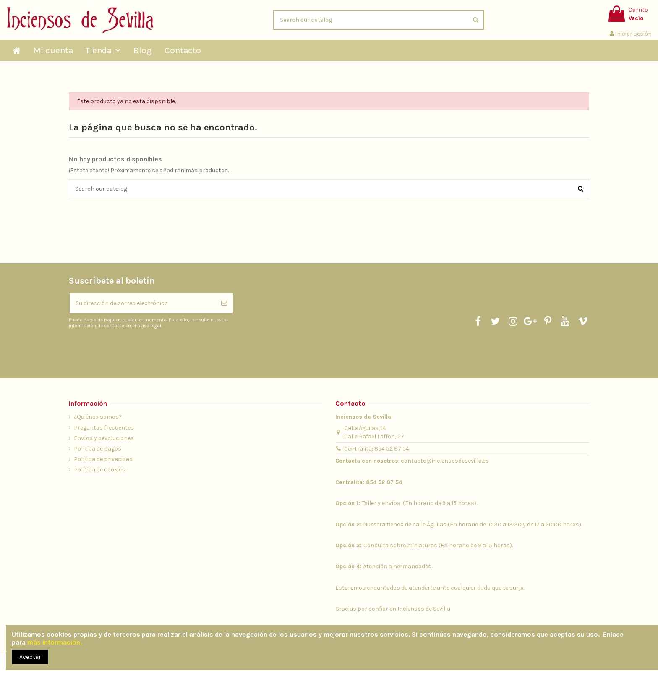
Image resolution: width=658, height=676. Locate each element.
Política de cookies (99, 469)
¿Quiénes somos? (98, 416)
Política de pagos (97, 448)
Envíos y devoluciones (104, 438)
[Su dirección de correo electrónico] (142, 303)
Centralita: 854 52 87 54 (376, 448)
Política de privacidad (103, 459)
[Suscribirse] (224, 303)
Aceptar (30, 656)
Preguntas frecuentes (104, 427)
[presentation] (139, 349)
